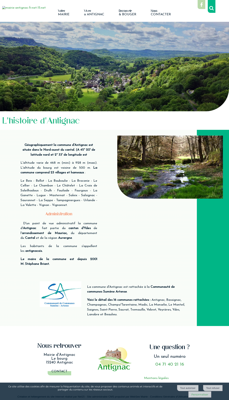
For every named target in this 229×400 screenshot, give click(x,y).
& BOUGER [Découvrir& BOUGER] (127, 13)
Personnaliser (199, 394)
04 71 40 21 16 (169, 364)
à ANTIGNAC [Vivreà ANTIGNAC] (94, 13)
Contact (59, 371)
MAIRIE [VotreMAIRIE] (63, 13)
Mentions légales (156, 378)
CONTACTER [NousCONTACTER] (161, 13)
